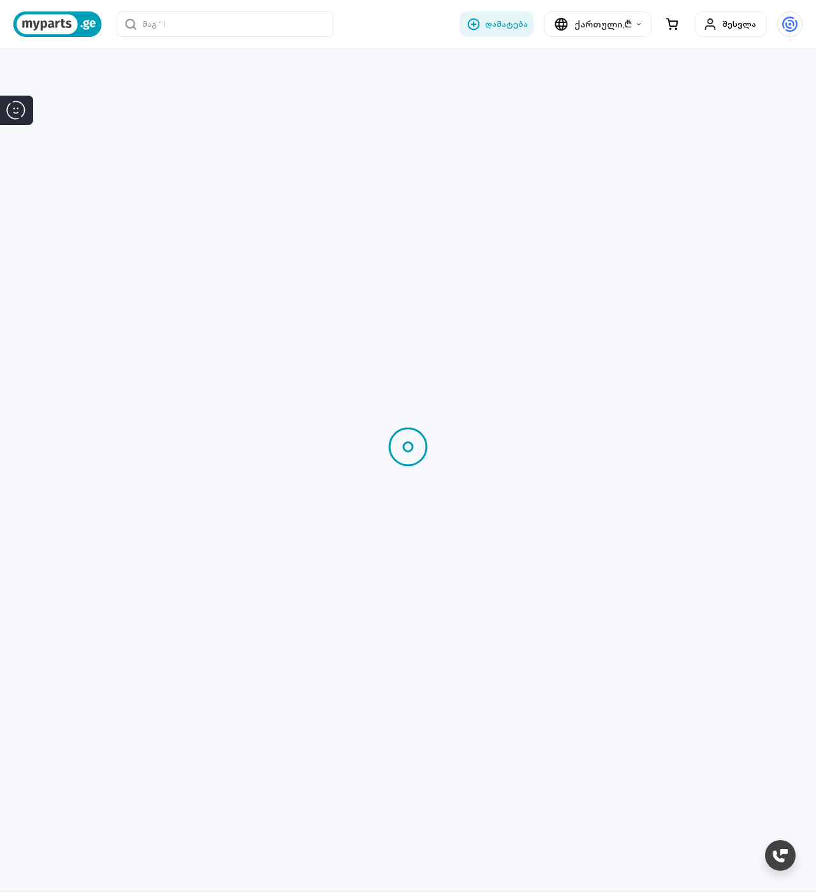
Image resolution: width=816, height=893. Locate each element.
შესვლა (729, 24)
